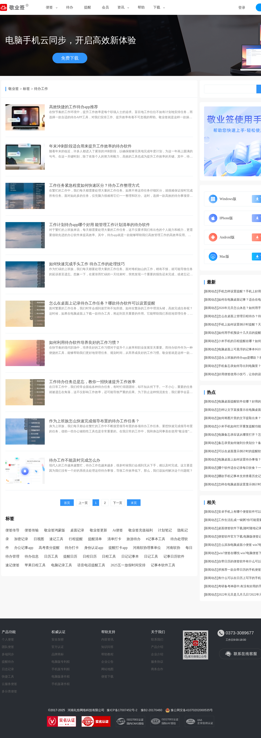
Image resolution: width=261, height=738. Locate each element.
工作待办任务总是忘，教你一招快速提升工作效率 (92, 382)
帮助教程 (107, 654)
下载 (156, 7)
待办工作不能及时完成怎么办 (74, 460)
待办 (69, 7)
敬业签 (13, 89)
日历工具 (51, 556)
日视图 (39, 539)
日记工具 (151, 556)
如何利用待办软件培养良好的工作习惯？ (84, 342)
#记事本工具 (155, 539)
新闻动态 (211, 291)
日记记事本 (130, 556)
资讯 (120, 7)
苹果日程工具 (35, 565)
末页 (134, 503)
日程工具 (109, 556)
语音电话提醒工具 (91, 565)
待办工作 (41, 89)
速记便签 (12, 565)
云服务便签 (9, 684)
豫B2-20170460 (151, 710)
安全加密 (58, 639)
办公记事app (23, 548)
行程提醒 (76, 539)
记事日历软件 (173, 556)
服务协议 (157, 661)
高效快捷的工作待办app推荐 (73, 107)
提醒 (87, 7)
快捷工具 (8, 676)
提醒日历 (70, 556)
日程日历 (90, 556)
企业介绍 (157, 654)
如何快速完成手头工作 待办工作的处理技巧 (87, 264)
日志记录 (8, 669)
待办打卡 (72, 548)
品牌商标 (58, 654)
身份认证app (93, 548)
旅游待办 (134, 539)
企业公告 (107, 661)
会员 (105, 7)
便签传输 (32, 530)
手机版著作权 (61, 684)
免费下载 (70, 58)
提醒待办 (8, 661)
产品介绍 (157, 647)
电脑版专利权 (61, 661)
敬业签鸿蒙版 (54, 530)
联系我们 (157, 639)
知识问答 (107, 647)
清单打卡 (114, 539)
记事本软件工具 (163, 565)
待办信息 (32, 556)
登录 (241, 7)
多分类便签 (9, 691)
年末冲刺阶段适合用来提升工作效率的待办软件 (90, 146)
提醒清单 (95, 539)
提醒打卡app (117, 548)
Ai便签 (117, 530)
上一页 (83, 503)
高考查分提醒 (49, 548)
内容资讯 (107, 639)
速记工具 (56, 539)
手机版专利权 (61, 669)
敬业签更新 (98, 530)
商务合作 (157, 669)
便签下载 (107, 676)
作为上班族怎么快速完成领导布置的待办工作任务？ (94, 421)
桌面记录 (77, 530)
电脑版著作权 (61, 676)
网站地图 (107, 669)
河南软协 (173, 548)
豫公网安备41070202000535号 (192, 710)
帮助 (141, 7)
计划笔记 (165, 530)
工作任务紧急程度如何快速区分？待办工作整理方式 (94, 185)
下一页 (117, 503)
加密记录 (21, 539)
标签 (26, 89)
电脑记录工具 (61, 565)
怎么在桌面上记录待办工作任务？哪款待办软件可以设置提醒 (102, 303)
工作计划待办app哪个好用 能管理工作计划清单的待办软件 (99, 225)
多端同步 (8, 654)
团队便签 (8, 647)
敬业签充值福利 (140, 530)
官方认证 (58, 647)
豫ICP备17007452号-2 (122, 710)
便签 (49, 7)
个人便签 (8, 639)
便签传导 (12, 530)
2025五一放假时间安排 (128, 565)
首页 (67, 503)
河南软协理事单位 (147, 548)
